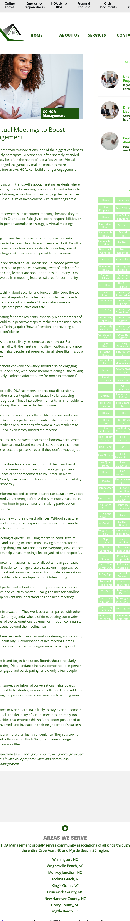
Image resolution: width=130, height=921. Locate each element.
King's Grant (62, 885)
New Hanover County (61, 898)
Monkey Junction (61, 872)
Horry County (62, 905)
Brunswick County (61, 892)
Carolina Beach (61, 879)
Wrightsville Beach (62, 866)
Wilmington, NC (65, 859)
